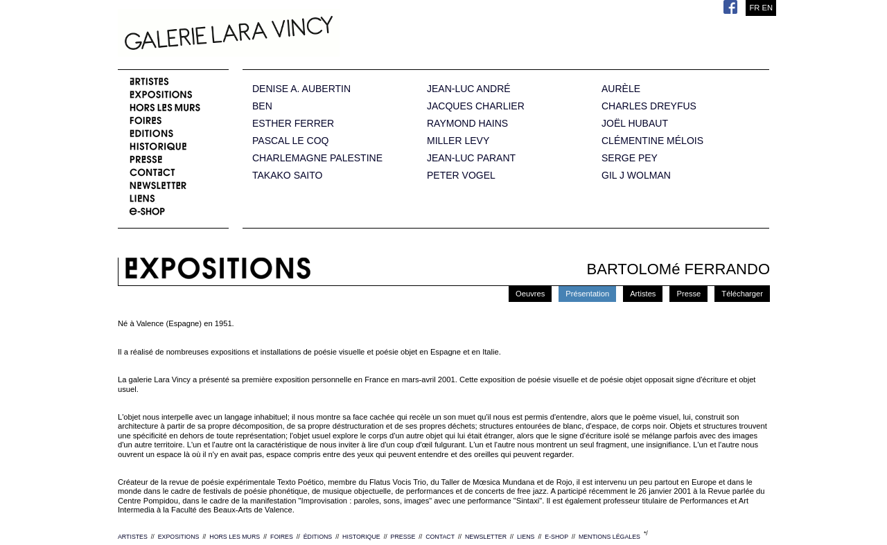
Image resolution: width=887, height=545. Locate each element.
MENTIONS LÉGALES (609, 536)
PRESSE (403, 536)
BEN (262, 106)
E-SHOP (556, 536)
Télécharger (742, 293)
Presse (688, 293)
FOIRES (281, 536)
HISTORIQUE (361, 536)
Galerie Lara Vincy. (298, 34)
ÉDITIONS (318, 536)
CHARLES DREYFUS (648, 106)
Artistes (643, 293)
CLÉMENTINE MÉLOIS (652, 140)
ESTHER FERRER (293, 123)
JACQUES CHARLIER (476, 106)
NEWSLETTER (486, 536)
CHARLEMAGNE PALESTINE (317, 158)
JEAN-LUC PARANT (471, 158)
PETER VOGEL (461, 175)
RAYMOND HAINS (467, 123)
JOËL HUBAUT (634, 123)
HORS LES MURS (234, 536)
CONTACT (440, 536)
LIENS (525, 536)
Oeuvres (530, 293)
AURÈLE (620, 88)
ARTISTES (133, 536)
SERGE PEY (629, 158)
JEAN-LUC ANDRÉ (469, 88)
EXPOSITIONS (179, 536)
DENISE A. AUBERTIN (301, 88)
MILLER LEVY (458, 140)
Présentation (587, 293)
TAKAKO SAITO (287, 175)
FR (754, 7)
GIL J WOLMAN (636, 175)
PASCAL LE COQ (290, 140)
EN (767, 7)
